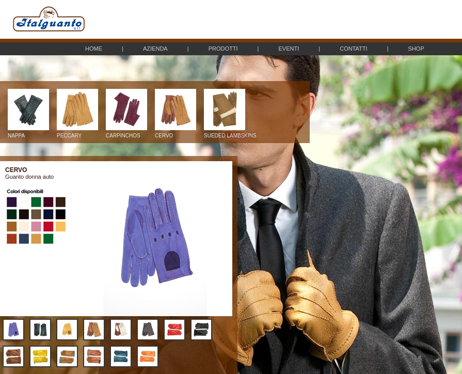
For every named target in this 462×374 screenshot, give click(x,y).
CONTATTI (353, 48)
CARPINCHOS (126, 133)
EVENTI (288, 48)
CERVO (175, 133)
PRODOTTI (223, 48)
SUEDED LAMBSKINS (230, 133)
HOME (93, 48)
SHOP (416, 48)
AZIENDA (155, 48)
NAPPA (28, 133)
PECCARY (77, 133)
